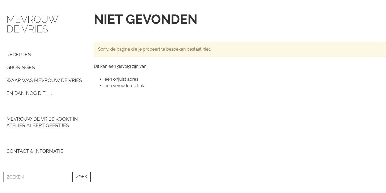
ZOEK (81, 176)
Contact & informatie (34, 151)
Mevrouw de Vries (32, 24)
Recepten (18, 54)
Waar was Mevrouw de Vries (44, 80)
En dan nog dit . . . (29, 93)
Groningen (20, 67)
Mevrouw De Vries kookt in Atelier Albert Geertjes (42, 122)
